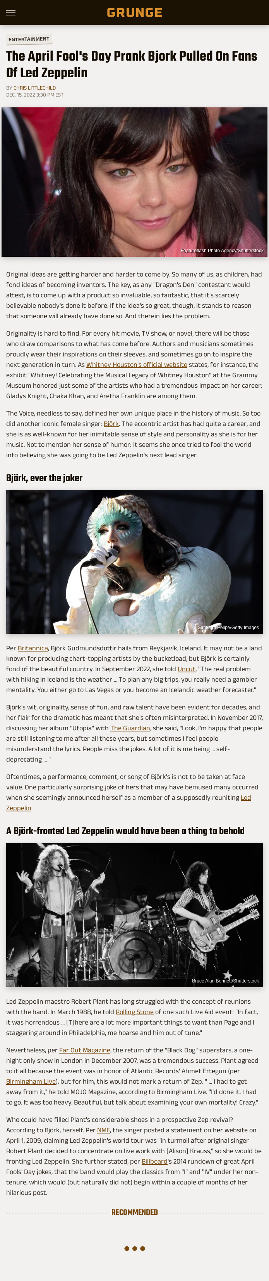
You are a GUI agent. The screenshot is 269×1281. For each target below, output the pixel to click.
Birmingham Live (31, 1081)
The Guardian (130, 728)
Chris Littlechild (35, 88)
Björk (111, 424)
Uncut (186, 669)
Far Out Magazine (84, 1050)
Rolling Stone (135, 1012)
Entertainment (29, 39)
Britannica (33, 648)
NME (103, 1130)
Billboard (155, 1161)
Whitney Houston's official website (136, 364)
